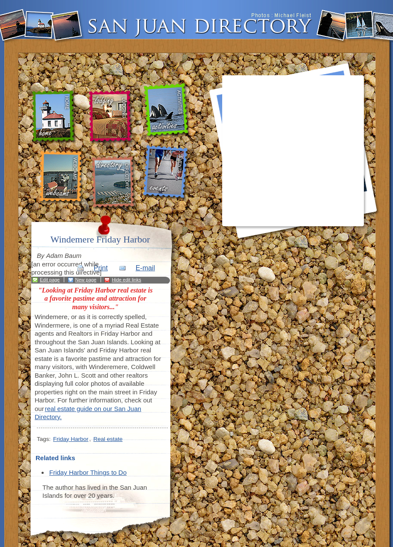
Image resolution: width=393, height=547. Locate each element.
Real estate (107, 439)
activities (167, 111)
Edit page (50, 279)
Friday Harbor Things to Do (88, 472)
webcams (61, 177)
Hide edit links (126, 279)
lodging (110, 117)
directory (115, 183)
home (55, 117)
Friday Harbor (71, 439)
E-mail (145, 268)
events (167, 173)
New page (86, 279)
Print (101, 268)
